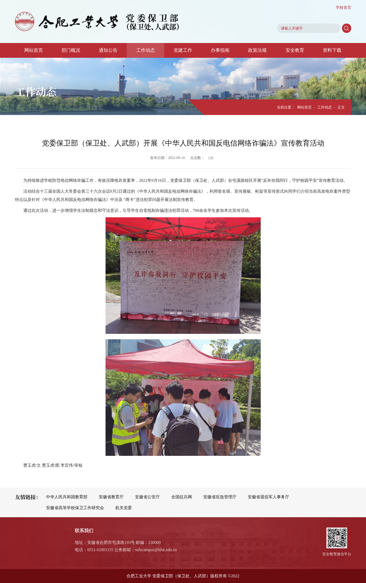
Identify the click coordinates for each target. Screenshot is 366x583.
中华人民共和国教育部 (66, 497)
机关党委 (123, 508)
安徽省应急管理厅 (219, 497)
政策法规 (257, 50)
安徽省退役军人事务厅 (268, 497)
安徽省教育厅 (111, 497)
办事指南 (220, 50)
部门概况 (71, 50)
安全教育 (295, 50)
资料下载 (332, 50)
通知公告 (108, 50)
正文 (341, 107)
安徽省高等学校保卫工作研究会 (75, 508)
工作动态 (145, 50)
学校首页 (343, 7)
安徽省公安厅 (147, 497)
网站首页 (33, 50)
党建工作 (183, 50)
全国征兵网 (181, 497)
